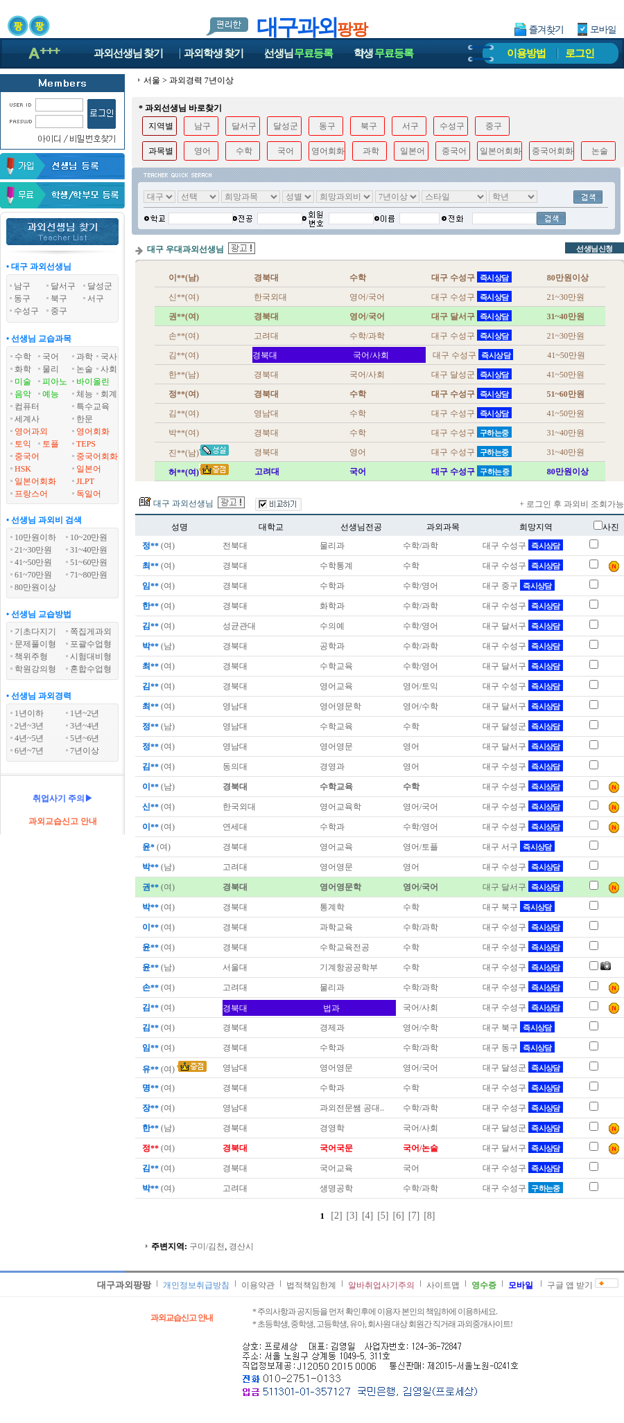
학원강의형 (35, 669)
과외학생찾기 (213, 53)
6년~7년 (29, 750)
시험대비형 (91, 656)
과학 (84, 356)
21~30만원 (34, 550)
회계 (109, 394)
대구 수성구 (523, 546)
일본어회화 (35, 481)
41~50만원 (34, 562)
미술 (23, 381)
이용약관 (258, 1285)
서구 (410, 126)
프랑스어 (31, 494)
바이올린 (93, 381)
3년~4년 (85, 726)
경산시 (241, 1246)
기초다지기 (35, 631)
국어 (50, 356)
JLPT (85, 481)
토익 (23, 444)
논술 (84, 369)
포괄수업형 (91, 644)
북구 (369, 126)
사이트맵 (443, 1285)
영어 (202, 151)
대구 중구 (519, 586)
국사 (109, 356)
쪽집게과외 (91, 631)
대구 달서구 (523, 626)
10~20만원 (89, 537)
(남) (157, 646)
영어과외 (31, 431)
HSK (23, 469)
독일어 (88, 494)
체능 (84, 394)
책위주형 (31, 656)
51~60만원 (89, 562)
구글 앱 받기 (570, 1285)
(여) (157, 546)
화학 (23, 369)
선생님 (298, 53)
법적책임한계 (311, 1285)
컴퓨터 (27, 406)
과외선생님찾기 (128, 53)
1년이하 (29, 713)
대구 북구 (519, 907)
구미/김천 (207, 1246)
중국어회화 (97, 456)
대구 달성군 (523, 726)
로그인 (579, 53)
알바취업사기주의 (381, 1285)
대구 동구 (519, 1048)
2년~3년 (29, 726)
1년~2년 (85, 713)
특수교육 (93, 406)
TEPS (86, 444)
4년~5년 (29, 738)
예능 (50, 394)
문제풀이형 (35, 644)
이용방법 (526, 53)
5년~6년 (85, 738)
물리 (50, 369)
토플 (50, 444)
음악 (23, 394)
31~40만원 (89, 550)
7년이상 (84, 750)
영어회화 (93, 431)
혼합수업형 (91, 669)
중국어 (27, 456)
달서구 (244, 126)
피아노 (54, 381)
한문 (84, 419)
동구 (327, 126)
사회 (109, 369)
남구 (202, 126)
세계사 (27, 419)
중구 (493, 126)
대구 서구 (519, 847)
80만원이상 (35, 587)
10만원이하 (35, 537)
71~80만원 (89, 575)
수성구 (452, 126)
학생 (383, 53)
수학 (23, 356)
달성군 (285, 126)
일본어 (88, 469)
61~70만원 (34, 575)
